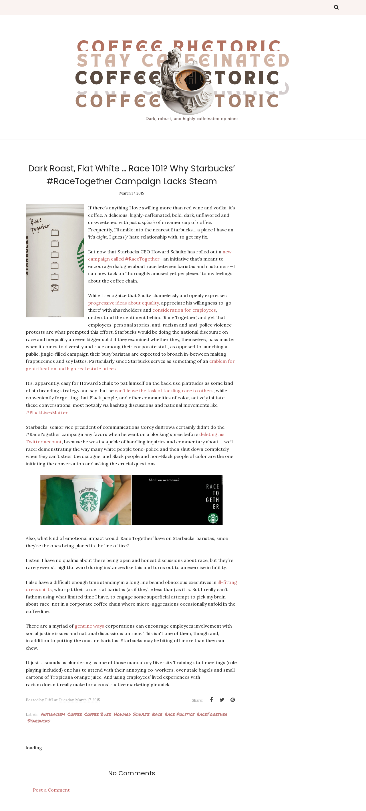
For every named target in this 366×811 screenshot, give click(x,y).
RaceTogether (212, 714)
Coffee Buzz (97, 714)
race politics (179, 714)
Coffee (74, 714)
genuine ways (89, 626)
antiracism (53, 714)
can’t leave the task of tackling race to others (164, 390)
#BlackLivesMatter (46, 412)
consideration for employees (184, 310)
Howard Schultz (132, 714)
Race (157, 714)
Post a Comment (51, 790)
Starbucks (38, 720)
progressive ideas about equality (123, 303)
